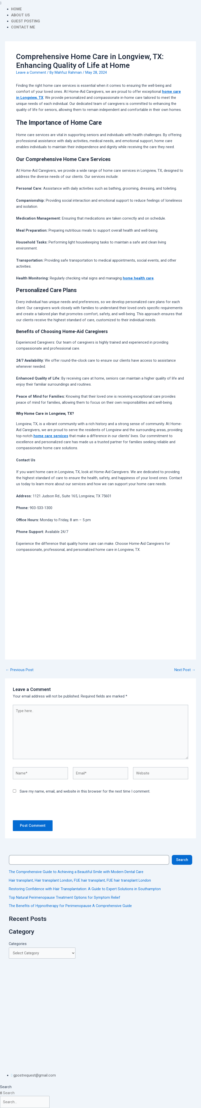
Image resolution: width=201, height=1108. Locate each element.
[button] (100, 3)
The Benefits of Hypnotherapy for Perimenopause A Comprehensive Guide (70, 906)
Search (182, 859)
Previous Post (19, 670)
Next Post (184, 670)
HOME (16, 9)
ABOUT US (20, 15)
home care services (50, 436)
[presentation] (47, 809)
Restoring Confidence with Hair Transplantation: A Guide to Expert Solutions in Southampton (85, 889)
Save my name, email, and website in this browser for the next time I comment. (85, 791)
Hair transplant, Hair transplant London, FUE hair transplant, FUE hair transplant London (80, 880)
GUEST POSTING (25, 21)
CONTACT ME (23, 27)
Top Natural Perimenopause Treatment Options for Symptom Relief (64, 897)
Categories (18, 943)
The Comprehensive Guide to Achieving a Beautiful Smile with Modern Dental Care (76, 872)
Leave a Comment (31, 72)
